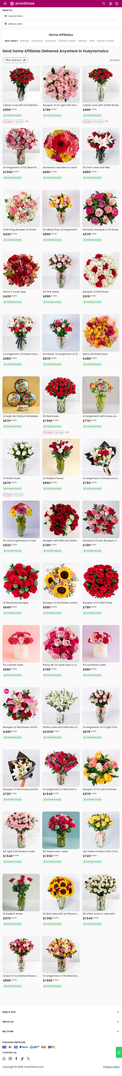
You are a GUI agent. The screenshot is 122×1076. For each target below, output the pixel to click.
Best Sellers (11, 40)
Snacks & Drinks (105, 40)
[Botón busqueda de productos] (104, 4)
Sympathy (37, 40)
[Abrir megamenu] (5, 3)
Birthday (24, 40)
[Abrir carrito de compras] (117, 3)
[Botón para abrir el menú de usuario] (111, 4)
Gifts (92, 40)
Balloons (82, 40)
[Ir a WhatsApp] (119, 1052)
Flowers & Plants (67, 40)
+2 (26, 121)
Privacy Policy (111, 1067)
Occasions (50, 40)
